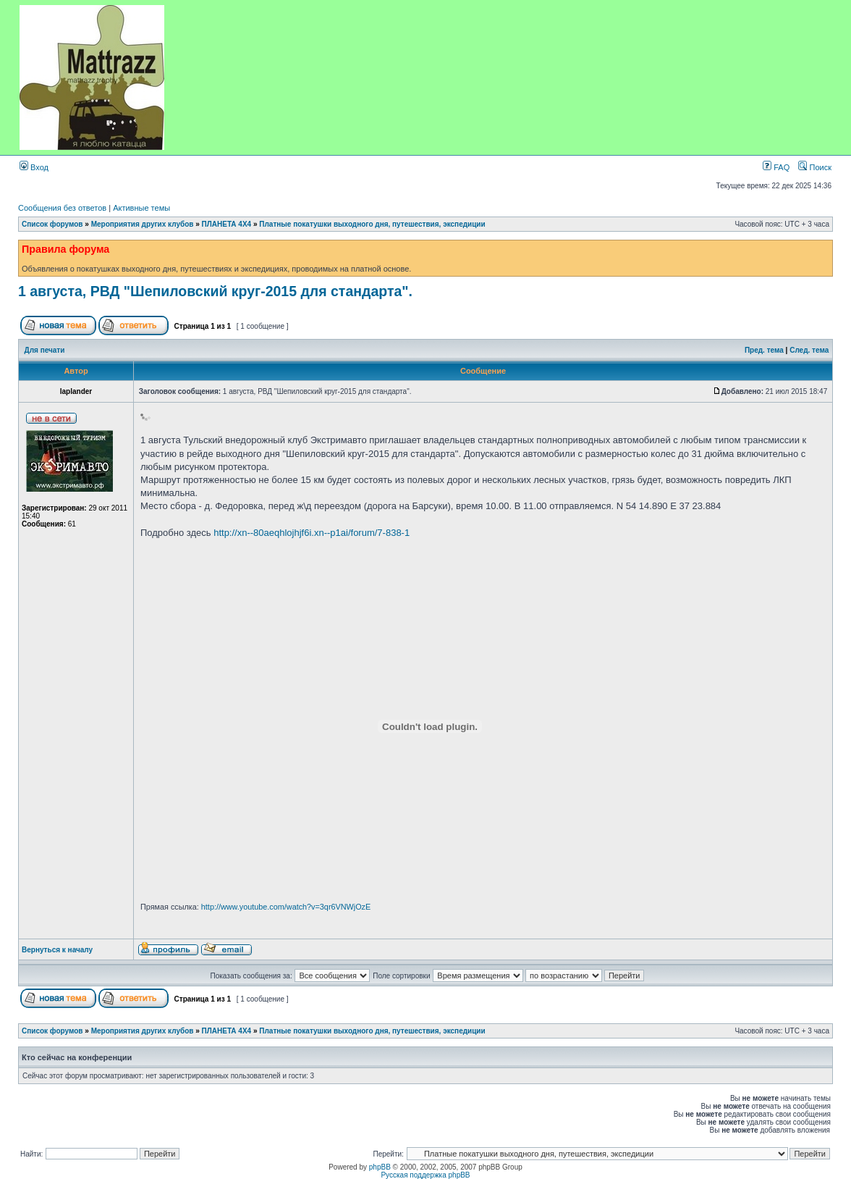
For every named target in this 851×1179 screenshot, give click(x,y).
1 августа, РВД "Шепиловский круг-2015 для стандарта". (215, 291)
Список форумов (52, 224)
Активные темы (141, 208)
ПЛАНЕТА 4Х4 (227, 224)
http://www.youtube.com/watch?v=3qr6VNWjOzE (286, 906)
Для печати (45, 350)
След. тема (809, 350)
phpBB (380, 1167)
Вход (34, 167)
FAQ (776, 167)
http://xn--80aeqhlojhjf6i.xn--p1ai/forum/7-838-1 (311, 532)
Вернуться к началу (57, 950)
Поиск (814, 167)
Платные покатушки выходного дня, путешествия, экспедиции (372, 224)
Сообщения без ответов (62, 208)
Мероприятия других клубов (142, 224)
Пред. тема (764, 350)
